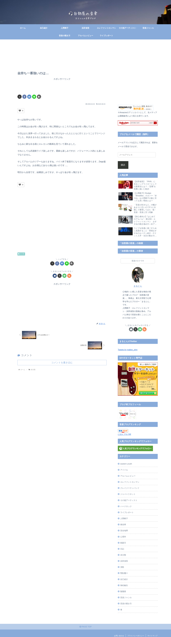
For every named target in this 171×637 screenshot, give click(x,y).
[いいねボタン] (20, 110)
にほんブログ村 (124, 434)
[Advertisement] (62, 86)
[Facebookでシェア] (24, 97)
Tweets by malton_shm (128, 350)
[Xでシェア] (19, 97)
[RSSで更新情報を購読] (69, 276)
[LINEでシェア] (34, 97)
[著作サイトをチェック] (55, 276)
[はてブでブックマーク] (29, 97)
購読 (123, 165)
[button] (39, 97)
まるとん (137, 286)
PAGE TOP (85, 627)
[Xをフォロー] (59, 276)
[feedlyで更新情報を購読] (64, 276)
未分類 (21, 254)
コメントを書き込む (62, 362)
